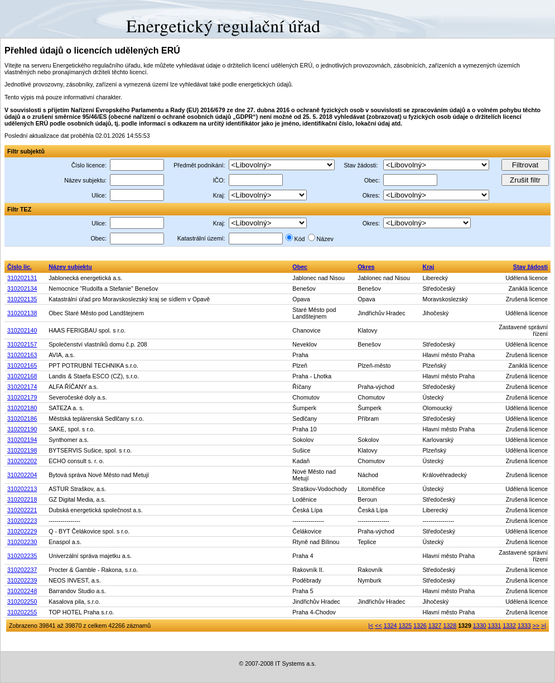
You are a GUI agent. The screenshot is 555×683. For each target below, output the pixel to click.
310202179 (22, 397)
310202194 (22, 439)
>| (543, 625)
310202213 (22, 488)
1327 (435, 625)
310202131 (22, 278)
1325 (405, 625)
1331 (494, 625)
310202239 (22, 580)
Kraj (429, 266)
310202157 (22, 344)
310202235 (22, 555)
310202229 (22, 531)
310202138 (22, 313)
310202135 (22, 299)
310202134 (22, 288)
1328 (449, 625)
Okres (366, 266)
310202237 (22, 569)
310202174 (22, 386)
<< (378, 625)
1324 (390, 625)
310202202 (22, 461)
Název (325, 238)
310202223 (22, 520)
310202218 (22, 499)
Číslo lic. (19, 266)
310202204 (22, 475)
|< (370, 625)
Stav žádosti (530, 266)
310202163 (22, 355)
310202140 (22, 330)
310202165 (22, 365)
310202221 (22, 510)
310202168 (22, 376)
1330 (479, 625)
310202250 (22, 601)
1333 (524, 625)
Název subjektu (70, 266)
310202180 (22, 408)
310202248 (22, 591)
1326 (420, 625)
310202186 (22, 418)
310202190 (22, 429)
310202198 (22, 450)
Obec (299, 266)
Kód (300, 238)
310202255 (22, 612)
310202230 (22, 541)
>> (536, 625)
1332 (509, 625)
